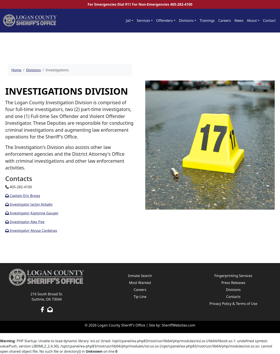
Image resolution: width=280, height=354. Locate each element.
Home (16, 70)
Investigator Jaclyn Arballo (28, 204)
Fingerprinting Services (233, 275)
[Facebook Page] (42, 309)
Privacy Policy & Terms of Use (233, 303)
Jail (128, 20)
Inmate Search (140, 275)
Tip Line (140, 296)
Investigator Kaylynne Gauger (32, 213)
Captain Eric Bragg (22, 195)
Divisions (186, 20)
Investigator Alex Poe (24, 221)
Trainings (207, 20)
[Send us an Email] (50, 309)
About (252, 20)
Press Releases (233, 282)
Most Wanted (140, 282)
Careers (224, 20)
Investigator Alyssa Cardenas (31, 230)
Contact (269, 20)
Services (143, 20)
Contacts (233, 296)
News (238, 20)
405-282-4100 (181, 4)
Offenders (164, 20)
